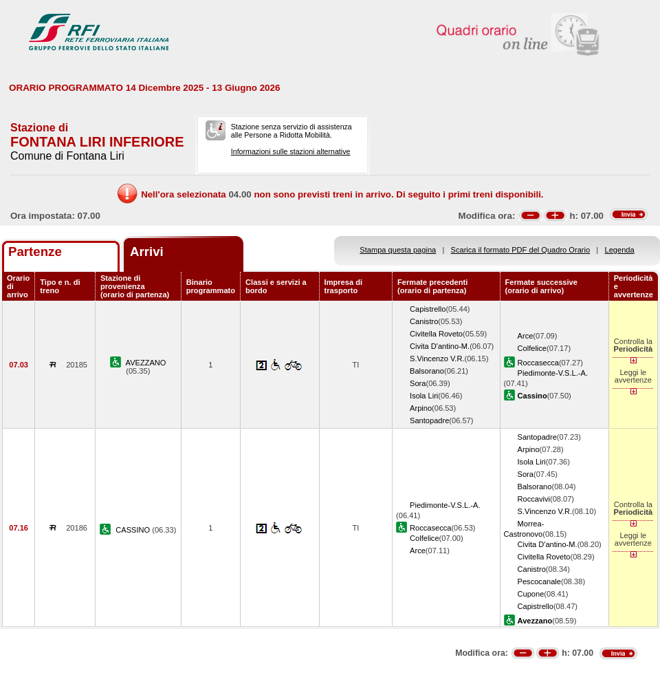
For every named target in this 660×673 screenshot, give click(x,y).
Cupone (531, 594)
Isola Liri (424, 396)
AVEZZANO (146, 363)
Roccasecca (538, 363)
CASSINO (134, 530)
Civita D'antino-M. (440, 346)
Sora (418, 383)
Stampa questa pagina (398, 250)
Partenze (35, 251)
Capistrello (428, 309)
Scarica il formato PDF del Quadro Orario (521, 250)
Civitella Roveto (436, 334)
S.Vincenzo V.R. (437, 358)
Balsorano (427, 371)
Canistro (424, 321)
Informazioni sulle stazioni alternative (291, 151)
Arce (526, 336)
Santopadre (429, 420)
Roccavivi (534, 499)
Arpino (421, 408)
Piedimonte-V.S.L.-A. (553, 373)
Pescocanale (539, 581)
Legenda (620, 250)
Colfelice (532, 348)
